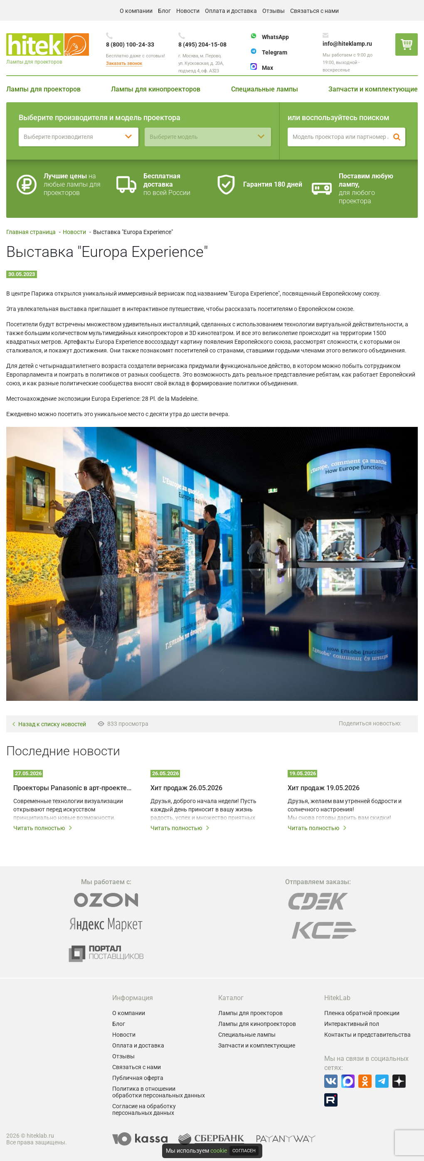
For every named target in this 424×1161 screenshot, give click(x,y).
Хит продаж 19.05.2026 (324, 788)
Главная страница (31, 232)
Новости (188, 10)
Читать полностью (43, 828)
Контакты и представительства (367, 1034)
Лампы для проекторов (43, 89)
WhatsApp (275, 37)
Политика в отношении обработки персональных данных (158, 1092)
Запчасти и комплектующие (373, 89)
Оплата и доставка (231, 10)
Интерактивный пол (351, 1023)
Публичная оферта (137, 1078)
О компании (136, 10)
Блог (164, 10)
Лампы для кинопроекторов (155, 89)
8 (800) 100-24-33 (130, 44)
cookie (218, 1150)
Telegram (274, 52)
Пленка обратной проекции (361, 1013)
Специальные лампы (264, 89)
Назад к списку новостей (49, 724)
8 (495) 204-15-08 (202, 44)
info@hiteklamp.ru (347, 43)
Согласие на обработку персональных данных (144, 1109)
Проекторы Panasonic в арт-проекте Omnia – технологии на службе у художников (72, 788)
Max (267, 67)
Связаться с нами (314, 10)
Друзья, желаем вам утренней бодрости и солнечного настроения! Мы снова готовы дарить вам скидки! (345, 809)
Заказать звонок (124, 63)
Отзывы (273, 10)
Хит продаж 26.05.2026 (186, 788)
